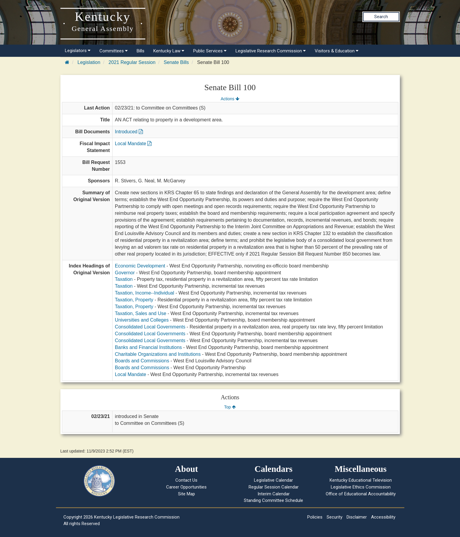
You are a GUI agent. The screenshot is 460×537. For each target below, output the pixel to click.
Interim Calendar (274, 494)
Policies (314, 517)
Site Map (186, 494)
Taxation (124, 279)
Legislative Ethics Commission (361, 487)
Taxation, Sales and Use (140, 313)
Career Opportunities (186, 487)
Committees (113, 51)
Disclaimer (357, 517)
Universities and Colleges (142, 319)
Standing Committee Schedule (273, 500)
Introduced (129, 131)
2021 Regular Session (132, 62)
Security (334, 517)
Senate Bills (176, 62)
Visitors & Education (336, 51)
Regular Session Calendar (274, 487)
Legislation (88, 62)
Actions (230, 98)
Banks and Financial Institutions (148, 347)
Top (230, 407)
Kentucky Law (168, 51)
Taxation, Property (134, 299)
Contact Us (186, 480)
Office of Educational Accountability (361, 494)
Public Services (210, 51)
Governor (125, 272)
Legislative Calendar (273, 480)
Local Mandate (133, 143)
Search (381, 16)
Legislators (78, 50)
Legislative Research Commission (271, 51)
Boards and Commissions (142, 360)
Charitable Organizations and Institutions (158, 354)
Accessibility (383, 517)
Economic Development (140, 265)
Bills (140, 51)
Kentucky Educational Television (361, 480)
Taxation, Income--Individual (144, 292)
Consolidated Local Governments (150, 326)
